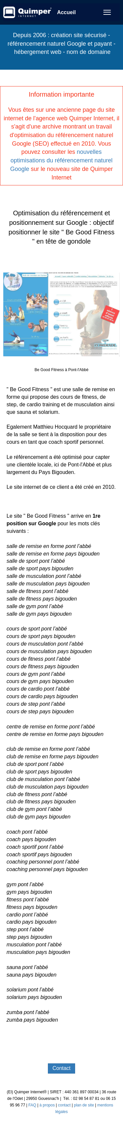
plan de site (84, 1105)
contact (64, 1105)
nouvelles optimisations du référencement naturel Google (61, 160)
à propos (47, 1105)
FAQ (32, 1105)
